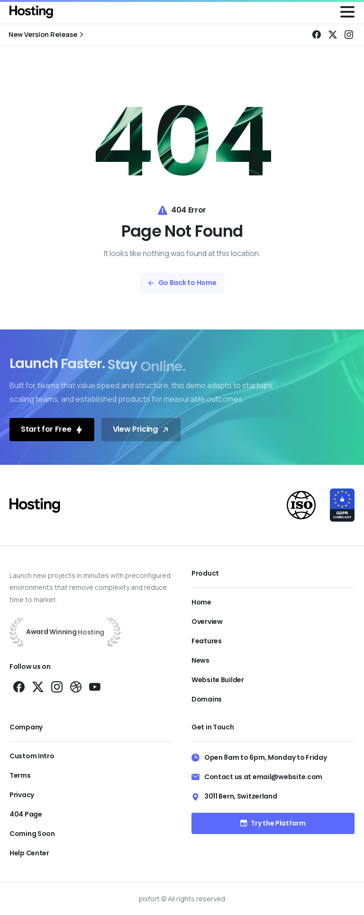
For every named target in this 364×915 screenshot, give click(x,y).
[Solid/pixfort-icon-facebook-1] (18, 686)
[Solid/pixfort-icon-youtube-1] (94, 686)
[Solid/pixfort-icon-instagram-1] (56, 686)
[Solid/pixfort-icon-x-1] (37, 686)
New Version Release (47, 34)
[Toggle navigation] (347, 12)
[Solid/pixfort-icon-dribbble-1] (75, 686)
